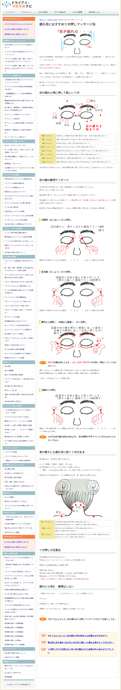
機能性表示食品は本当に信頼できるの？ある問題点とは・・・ (19, 102)
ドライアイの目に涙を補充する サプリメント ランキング (19, 53)
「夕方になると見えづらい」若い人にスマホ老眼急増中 (19, 518)
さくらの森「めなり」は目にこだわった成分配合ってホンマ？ (19, 151)
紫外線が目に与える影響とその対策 (17, 436)
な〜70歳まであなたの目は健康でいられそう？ (19, 442)
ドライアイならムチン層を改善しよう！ (18, 286)
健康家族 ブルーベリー (13, 163)
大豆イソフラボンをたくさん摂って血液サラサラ (19, 339)
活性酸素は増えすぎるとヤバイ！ (16, 321)
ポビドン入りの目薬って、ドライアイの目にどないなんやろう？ (19, 584)
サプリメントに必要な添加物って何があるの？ (19, 124)
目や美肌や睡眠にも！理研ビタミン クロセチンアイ (19, 158)
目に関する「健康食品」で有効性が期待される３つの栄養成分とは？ (19, 109)
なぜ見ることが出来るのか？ (14, 473)
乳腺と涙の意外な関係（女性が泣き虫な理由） (19, 396)
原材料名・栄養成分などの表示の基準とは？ (18, 131)
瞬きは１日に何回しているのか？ (16, 501)
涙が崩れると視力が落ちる (14, 386)
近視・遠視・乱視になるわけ (14, 482)
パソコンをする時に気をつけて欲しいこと (19, 241)
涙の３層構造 (9, 370)
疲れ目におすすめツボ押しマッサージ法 (18, 528)
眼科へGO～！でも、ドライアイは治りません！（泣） (19, 667)
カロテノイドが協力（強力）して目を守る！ (18, 311)
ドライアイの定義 (11, 452)
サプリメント (26, 12)
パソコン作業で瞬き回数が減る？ (16, 233)
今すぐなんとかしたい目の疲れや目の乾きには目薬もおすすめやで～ (78, 636)
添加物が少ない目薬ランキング (15, 34)
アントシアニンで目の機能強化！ (16, 297)
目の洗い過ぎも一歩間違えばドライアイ (18, 224)
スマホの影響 (77, 12)
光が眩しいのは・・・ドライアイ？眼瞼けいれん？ (19, 431)
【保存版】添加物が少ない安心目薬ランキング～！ (19, 566)
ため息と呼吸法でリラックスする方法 (17, 524)
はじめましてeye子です (13, 673)
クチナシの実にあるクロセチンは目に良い (19, 282)
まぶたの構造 (9, 497)
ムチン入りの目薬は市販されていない (17, 605)
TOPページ (42, 20)
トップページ (10, 12)
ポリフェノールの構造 (12, 317)
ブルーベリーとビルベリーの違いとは (17, 301)
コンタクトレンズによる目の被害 (16, 220)
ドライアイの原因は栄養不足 (14, 183)
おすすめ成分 (43, 12)
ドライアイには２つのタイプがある (17, 417)
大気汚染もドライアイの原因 (14, 211)
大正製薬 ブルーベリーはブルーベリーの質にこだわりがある (19, 169)
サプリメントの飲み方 (12, 119)
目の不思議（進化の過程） (14, 477)
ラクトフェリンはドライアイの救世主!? (18, 329)
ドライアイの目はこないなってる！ (17, 456)
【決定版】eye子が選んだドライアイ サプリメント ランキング (19, 81)
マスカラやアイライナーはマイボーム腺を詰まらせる (19, 197)
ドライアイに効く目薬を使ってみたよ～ (18, 571)
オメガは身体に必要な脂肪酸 (14, 349)
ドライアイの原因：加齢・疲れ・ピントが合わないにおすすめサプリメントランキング (19, 68)
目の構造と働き (10, 469)
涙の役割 (8, 366)
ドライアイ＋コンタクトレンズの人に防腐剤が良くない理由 (19, 577)
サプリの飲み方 (60, 12)
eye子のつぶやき (52, 20)
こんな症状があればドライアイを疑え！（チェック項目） (18, 411)
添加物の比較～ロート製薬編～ (15, 644)
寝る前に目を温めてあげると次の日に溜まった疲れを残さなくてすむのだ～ (81, 642)
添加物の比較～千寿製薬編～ (14, 627)
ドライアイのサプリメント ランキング (18, 24)
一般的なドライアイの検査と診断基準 (17, 460)
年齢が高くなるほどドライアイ (15, 192)
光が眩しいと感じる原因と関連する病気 (18, 425)
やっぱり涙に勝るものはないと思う (17, 594)
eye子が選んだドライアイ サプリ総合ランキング (19, 46)
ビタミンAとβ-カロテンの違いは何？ (17, 305)
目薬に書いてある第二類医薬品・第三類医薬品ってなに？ (19, 617)
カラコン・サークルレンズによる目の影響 (19, 215)
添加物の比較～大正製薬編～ (14, 632)
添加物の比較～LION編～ (13, 640)
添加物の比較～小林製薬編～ (14, 623)
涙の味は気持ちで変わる (13, 401)
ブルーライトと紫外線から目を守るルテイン (19, 262)
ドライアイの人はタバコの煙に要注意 (17, 203)
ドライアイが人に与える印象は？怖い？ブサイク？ (19, 507)
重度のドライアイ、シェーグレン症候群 (18, 421)
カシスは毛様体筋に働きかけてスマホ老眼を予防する (19, 291)
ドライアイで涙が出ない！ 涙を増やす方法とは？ (19, 380)
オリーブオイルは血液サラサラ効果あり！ (19, 353)
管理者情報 (8, 677)
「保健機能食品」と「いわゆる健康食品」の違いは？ (19, 95)
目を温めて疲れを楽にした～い (15, 252)
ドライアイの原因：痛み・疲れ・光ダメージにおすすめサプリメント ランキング (19, 60)
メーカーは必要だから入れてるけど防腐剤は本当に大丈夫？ (19, 610)
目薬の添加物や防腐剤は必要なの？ (17, 589)
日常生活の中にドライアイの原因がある (18, 179)
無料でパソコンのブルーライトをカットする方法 (19, 246)
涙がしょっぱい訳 (11, 390)
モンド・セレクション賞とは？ (15, 137)
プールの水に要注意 (11, 207)
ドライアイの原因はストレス (14, 187)
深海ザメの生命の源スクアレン (15, 345)
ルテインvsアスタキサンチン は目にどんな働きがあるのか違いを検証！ (19, 276)
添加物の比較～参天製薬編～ (14, 636)
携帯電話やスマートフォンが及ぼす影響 (18, 237)
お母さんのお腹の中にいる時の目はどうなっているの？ (19, 487)
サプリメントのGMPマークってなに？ (18, 114)
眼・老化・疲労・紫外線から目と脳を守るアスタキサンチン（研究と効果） (19, 269)
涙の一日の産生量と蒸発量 (14, 375)
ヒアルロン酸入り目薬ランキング (16, 29)
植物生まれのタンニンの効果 (14, 358)
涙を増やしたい (94, 12)
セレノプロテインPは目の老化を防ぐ (17, 325)
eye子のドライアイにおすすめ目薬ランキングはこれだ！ (19, 559)
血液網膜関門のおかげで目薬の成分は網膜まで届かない (19, 599)
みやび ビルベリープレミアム (15, 145)
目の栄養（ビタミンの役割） (14, 334)
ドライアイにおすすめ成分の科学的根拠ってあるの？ (19, 88)
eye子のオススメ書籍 (12, 532)
